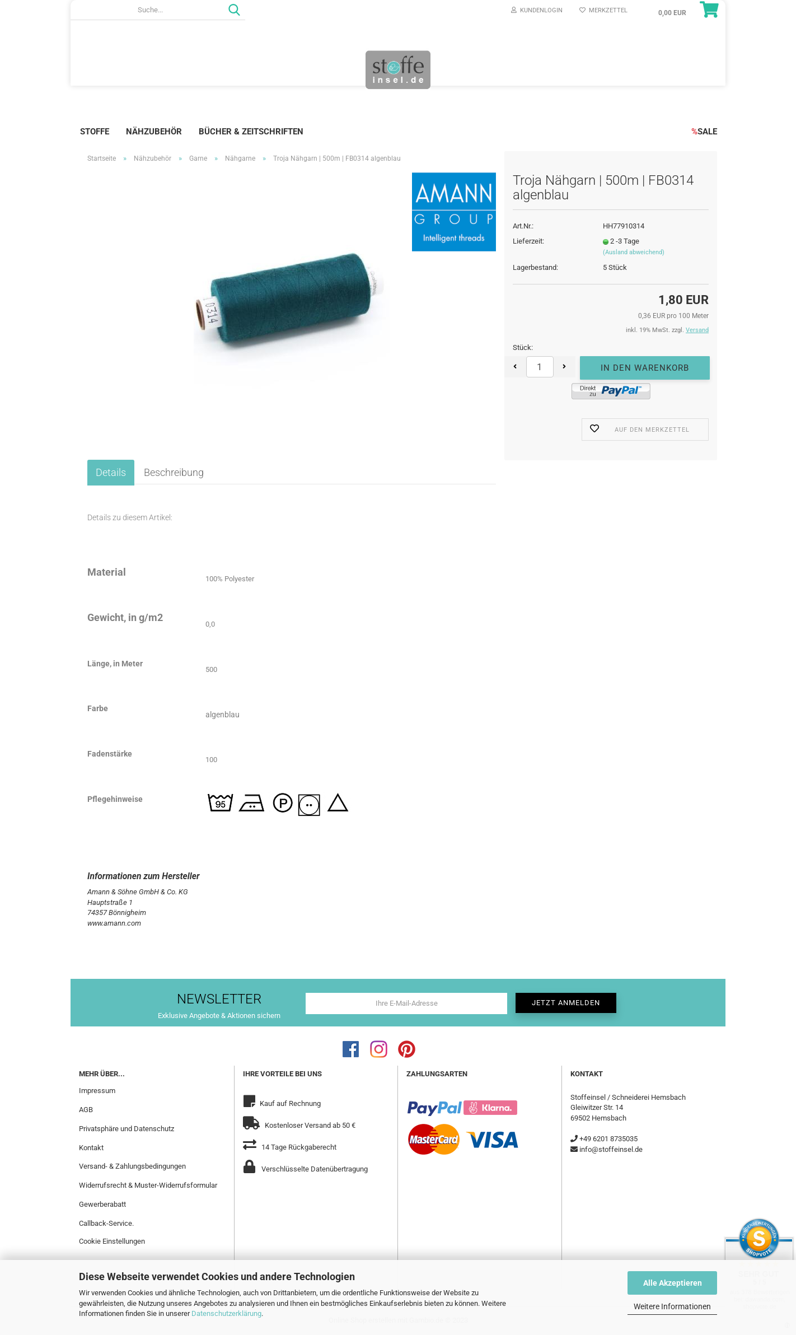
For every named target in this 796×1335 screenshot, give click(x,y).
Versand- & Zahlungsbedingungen (132, 1166)
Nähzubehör (154, 132)
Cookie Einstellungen (112, 1241)
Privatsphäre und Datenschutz (126, 1128)
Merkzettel (603, 10)
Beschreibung (174, 472)
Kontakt (91, 1147)
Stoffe (94, 132)
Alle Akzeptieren (672, 1282)
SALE (704, 132)
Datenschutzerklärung (226, 1313)
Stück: (523, 347)
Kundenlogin (537, 10)
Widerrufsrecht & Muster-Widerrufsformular (148, 1185)
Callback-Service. (106, 1223)
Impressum (97, 1090)
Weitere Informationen (672, 1306)
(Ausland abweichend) (633, 252)
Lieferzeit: (528, 241)
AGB (86, 1109)
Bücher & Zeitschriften (251, 132)
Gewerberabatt (102, 1204)
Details (111, 472)
